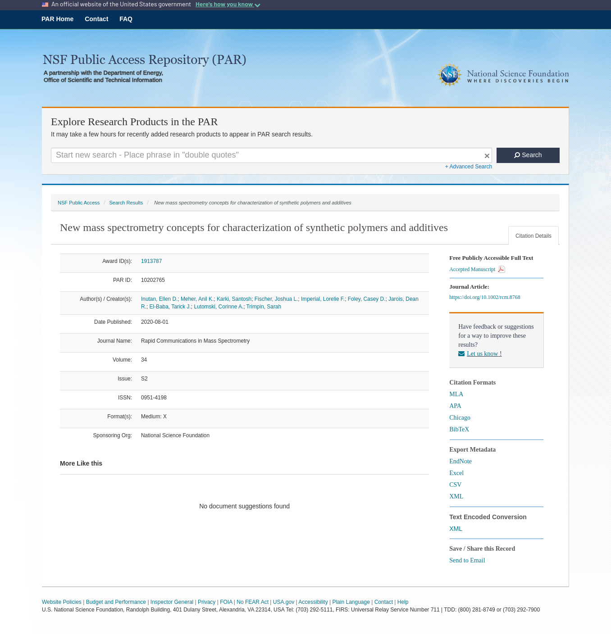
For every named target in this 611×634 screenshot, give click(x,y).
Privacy (206, 602)
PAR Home (57, 19)
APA (455, 406)
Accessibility (313, 602)
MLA (456, 394)
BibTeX (459, 429)
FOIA (226, 602)
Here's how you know (228, 4)
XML (456, 496)
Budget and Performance (116, 602)
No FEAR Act (253, 602)
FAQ (125, 19)
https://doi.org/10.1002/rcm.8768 (486, 297)
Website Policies (62, 602)
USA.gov (283, 602)
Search (528, 154)
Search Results (126, 202)
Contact (96, 19)
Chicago (459, 417)
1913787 (151, 261)
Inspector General (171, 602)
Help (403, 602)
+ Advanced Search (468, 166)
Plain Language (350, 602)
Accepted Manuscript (477, 269)
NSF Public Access (79, 202)
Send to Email (467, 560)
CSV (455, 484)
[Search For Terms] (271, 155)
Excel (456, 473)
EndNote (460, 461)
